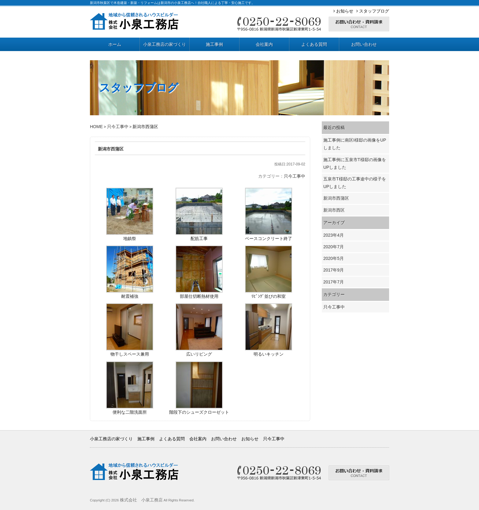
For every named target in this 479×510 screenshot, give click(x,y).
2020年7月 (333, 246)
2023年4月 (333, 235)
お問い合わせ (364, 44)
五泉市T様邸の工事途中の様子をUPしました (354, 182)
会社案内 (264, 44)
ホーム (114, 44)
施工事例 (214, 44)
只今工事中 (117, 126)
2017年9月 (333, 270)
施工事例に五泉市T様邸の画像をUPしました (354, 163)
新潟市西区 (334, 210)
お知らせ (343, 11)
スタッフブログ (372, 11)
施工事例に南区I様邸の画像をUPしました (354, 144)
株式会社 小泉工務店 (141, 499)
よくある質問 (314, 44)
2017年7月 (333, 281)
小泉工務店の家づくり (164, 44)
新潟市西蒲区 (111, 148)
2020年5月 (333, 258)
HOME (96, 126)
